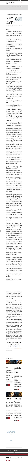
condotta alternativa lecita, (10, 377)
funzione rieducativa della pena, (17, 384)
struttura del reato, (9, 381)
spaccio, (11, 415)
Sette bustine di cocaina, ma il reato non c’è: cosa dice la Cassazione (9, 400)
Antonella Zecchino (15, 14)
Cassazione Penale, (8, 411)
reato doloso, (7, 380)
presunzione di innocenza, (19, 386)
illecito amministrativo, (8, 413)
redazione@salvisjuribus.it (16, 345)
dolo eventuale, (10, 378)
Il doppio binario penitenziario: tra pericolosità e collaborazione (18, 400)
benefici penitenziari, (19, 411)
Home (12, 6)
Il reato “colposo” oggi (9, 366)
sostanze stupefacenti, (8, 415)
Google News (19, 348)
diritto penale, (17, 413)
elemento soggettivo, (8, 379)
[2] (15, 91)
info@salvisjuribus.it (17, 346)
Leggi (15, 389)
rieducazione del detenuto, (17, 417)
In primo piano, (19, 14)
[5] (8, 175)
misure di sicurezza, (16, 415)
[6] (21, 194)
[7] (8, 207)
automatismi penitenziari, (17, 382)
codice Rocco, (15, 412)
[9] (15, 253)
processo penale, (9, 414)
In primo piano (14, 6)
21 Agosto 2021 (10, 14)
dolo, (8, 378)
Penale (21, 14)
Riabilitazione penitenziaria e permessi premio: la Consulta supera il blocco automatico (18, 369)
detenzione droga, (10, 412)
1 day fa (9, 375)
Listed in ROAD (10, 343)
